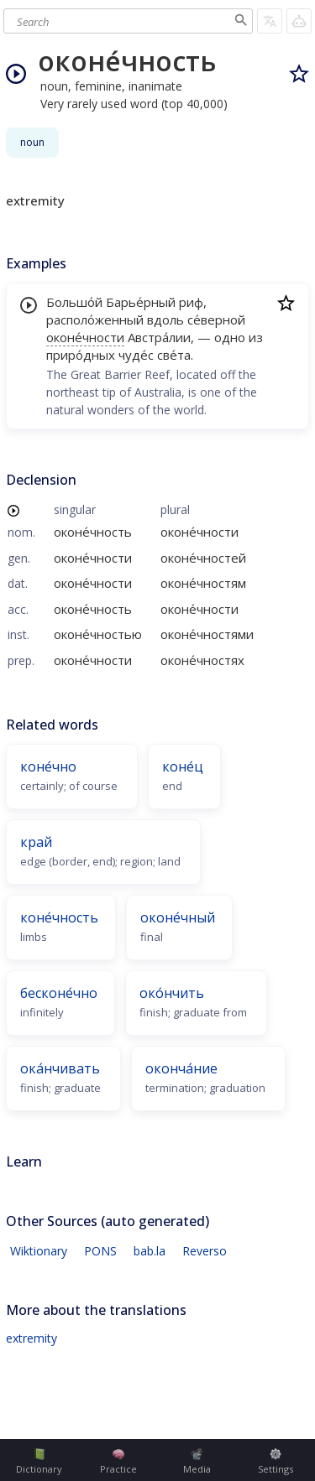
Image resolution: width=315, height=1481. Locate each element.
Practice (118, 1461)
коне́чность (59, 917)
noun (32, 142)
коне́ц (182, 766)
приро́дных (80, 354)
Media (197, 1461)
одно (229, 337)
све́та (174, 354)
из (256, 337)
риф (191, 302)
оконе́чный (177, 917)
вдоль (165, 319)
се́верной (216, 319)
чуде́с (136, 354)
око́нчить (171, 993)
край (36, 842)
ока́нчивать (60, 1068)
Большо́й (74, 302)
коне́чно (48, 766)
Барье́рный (141, 302)
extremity (31, 1338)
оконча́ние (181, 1068)
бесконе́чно (58, 993)
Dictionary (39, 1461)
